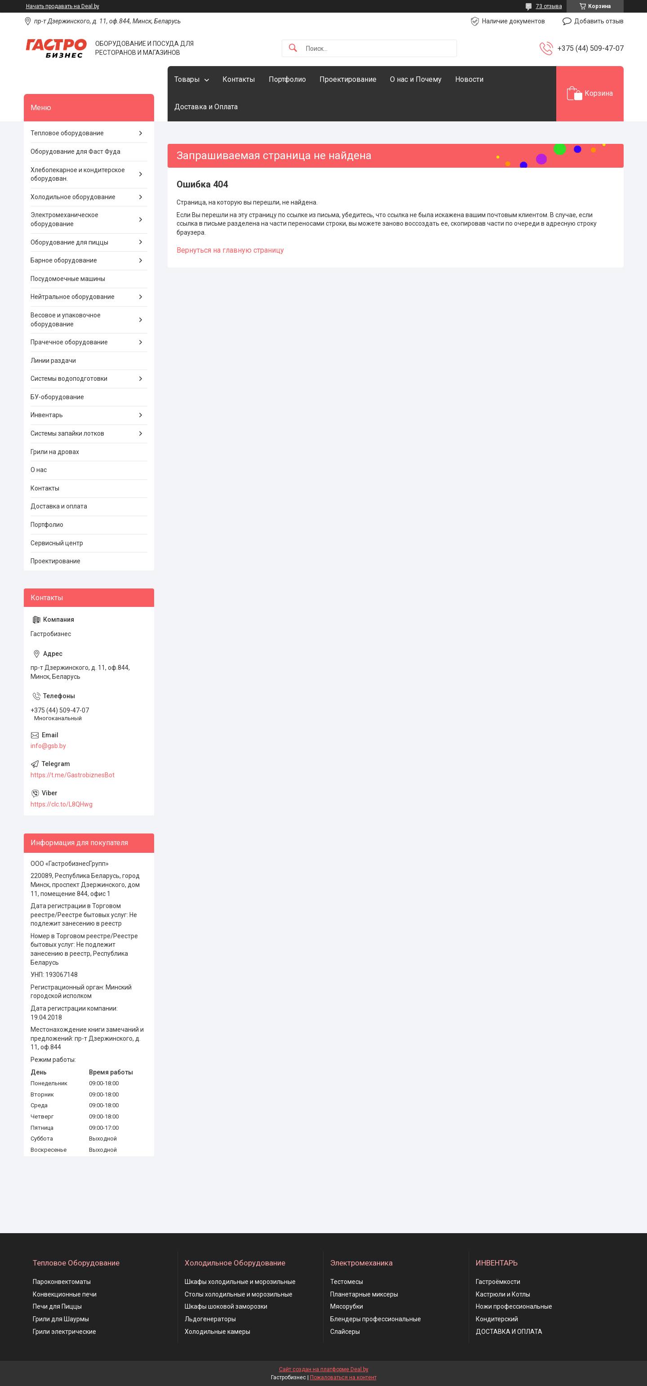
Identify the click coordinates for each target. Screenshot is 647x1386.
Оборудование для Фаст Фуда (75, 151)
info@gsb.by (48, 745)
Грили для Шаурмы (61, 1319)
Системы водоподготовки (69, 378)
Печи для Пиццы (57, 1306)
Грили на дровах (55, 451)
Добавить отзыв (599, 21)
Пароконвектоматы (62, 1281)
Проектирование (348, 79)
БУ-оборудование (57, 397)
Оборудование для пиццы (69, 242)
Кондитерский (497, 1319)
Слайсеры (345, 1331)
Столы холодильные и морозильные (238, 1294)
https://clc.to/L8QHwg (62, 804)
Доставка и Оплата (206, 107)
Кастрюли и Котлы (503, 1294)
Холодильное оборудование (73, 197)
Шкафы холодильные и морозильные (240, 1281)
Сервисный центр (57, 543)
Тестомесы (346, 1281)
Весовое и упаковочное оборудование (66, 320)
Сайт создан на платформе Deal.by (323, 1369)
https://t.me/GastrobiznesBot (73, 775)
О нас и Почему (416, 79)
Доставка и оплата (59, 506)
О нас (39, 469)
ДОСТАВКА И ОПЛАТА (509, 1331)
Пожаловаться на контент (343, 1377)
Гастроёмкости (498, 1281)
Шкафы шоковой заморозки (226, 1306)
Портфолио (287, 79)
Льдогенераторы (210, 1319)
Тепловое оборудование (67, 133)
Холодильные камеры (217, 1331)
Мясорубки (346, 1306)
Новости (469, 79)
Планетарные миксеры (364, 1294)
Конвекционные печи (65, 1294)
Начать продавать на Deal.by (62, 6)
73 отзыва (549, 6)
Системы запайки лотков (67, 433)
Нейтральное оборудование (73, 296)
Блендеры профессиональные (375, 1319)
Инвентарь (47, 415)
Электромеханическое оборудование (64, 219)
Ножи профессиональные (514, 1306)
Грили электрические (64, 1331)
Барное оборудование (64, 260)
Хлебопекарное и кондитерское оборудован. (78, 174)
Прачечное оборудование (69, 342)
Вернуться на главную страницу (230, 250)
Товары (187, 79)
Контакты (238, 79)
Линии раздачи (53, 360)
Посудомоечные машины (68, 278)
